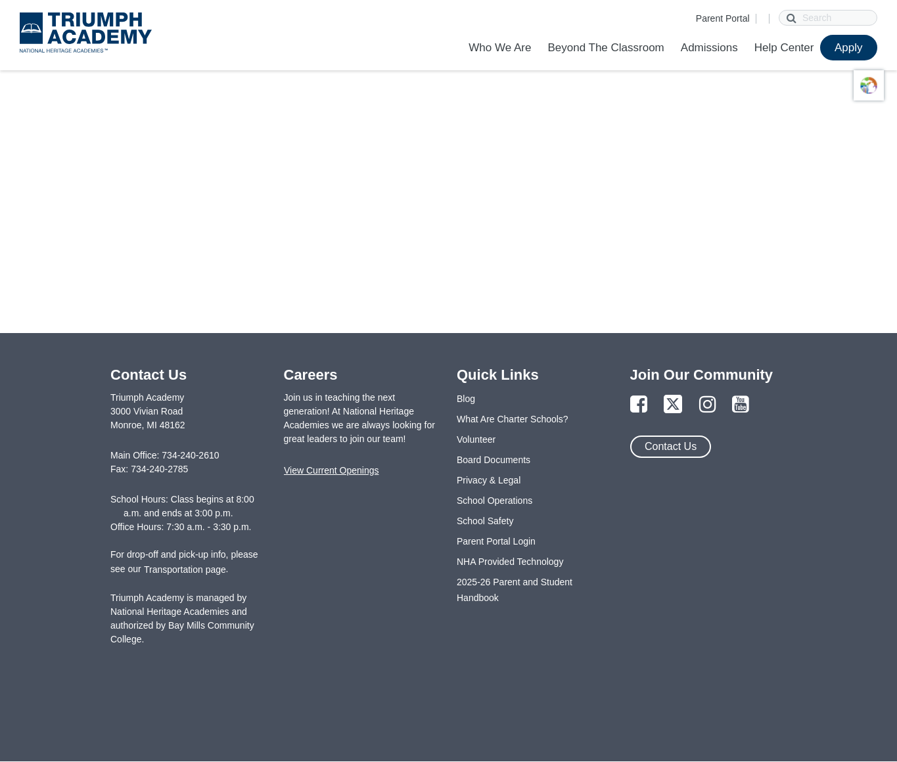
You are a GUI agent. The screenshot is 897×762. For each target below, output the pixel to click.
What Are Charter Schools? (512, 419)
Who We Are (500, 47)
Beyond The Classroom (605, 47)
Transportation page (185, 569)
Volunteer (476, 439)
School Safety (485, 521)
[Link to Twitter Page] (672, 405)
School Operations (494, 500)
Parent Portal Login (496, 541)
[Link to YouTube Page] (740, 405)
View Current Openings (331, 470)
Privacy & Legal (488, 480)
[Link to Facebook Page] (638, 405)
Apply (849, 47)
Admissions (709, 47)
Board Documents (493, 460)
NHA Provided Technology (510, 561)
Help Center (784, 47)
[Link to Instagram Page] (707, 405)
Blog (466, 398)
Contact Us (671, 446)
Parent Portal (723, 18)
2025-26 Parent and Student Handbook (514, 590)
